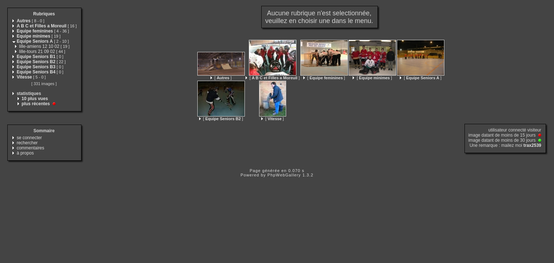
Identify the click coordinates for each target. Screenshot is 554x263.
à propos (25, 153)
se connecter (29, 137)
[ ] (221, 78)
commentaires (30, 147)
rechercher (27, 142)
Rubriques (44, 13)
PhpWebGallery (284, 175)
